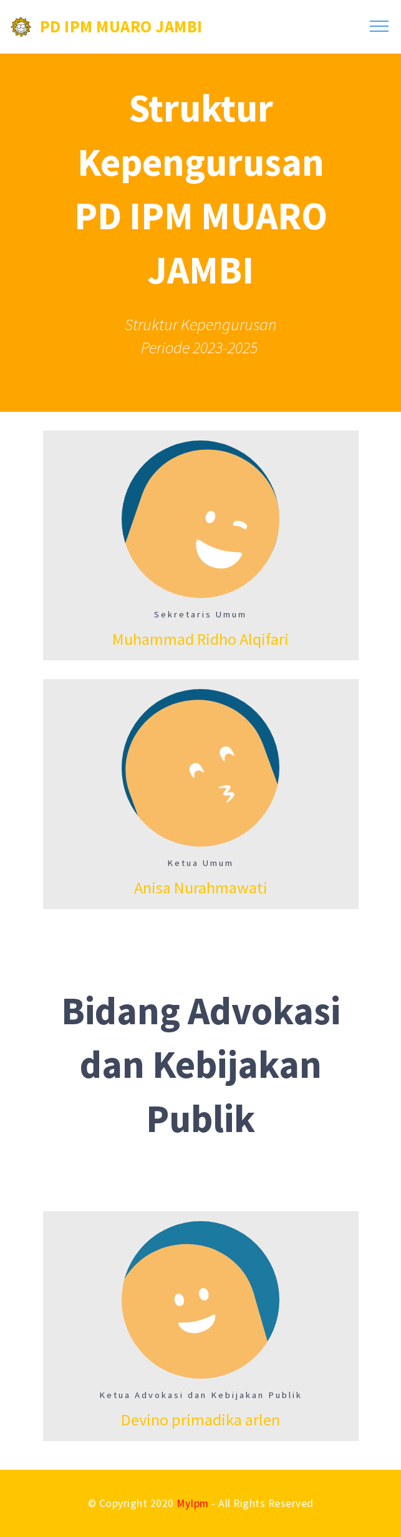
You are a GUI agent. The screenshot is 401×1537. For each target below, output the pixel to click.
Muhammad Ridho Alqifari (200, 639)
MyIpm (192, 1503)
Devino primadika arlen (200, 1419)
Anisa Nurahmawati (201, 887)
